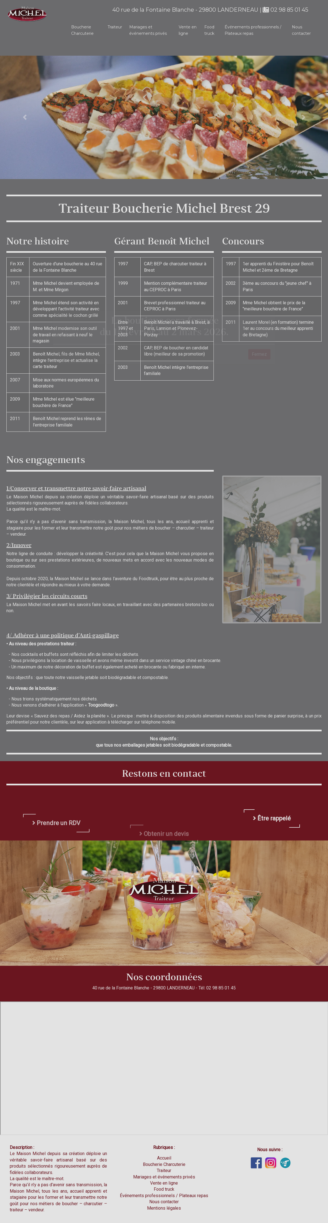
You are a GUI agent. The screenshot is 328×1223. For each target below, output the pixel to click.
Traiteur (115, 27)
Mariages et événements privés (148, 30)
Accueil (164, 1158)
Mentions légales (164, 1208)
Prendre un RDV (56, 845)
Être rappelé (272, 844)
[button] (24, 117)
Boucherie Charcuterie (82, 30)
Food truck (209, 30)
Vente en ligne (188, 30)
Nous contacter (301, 30)
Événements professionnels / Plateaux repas (253, 30)
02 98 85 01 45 (285, 9)
